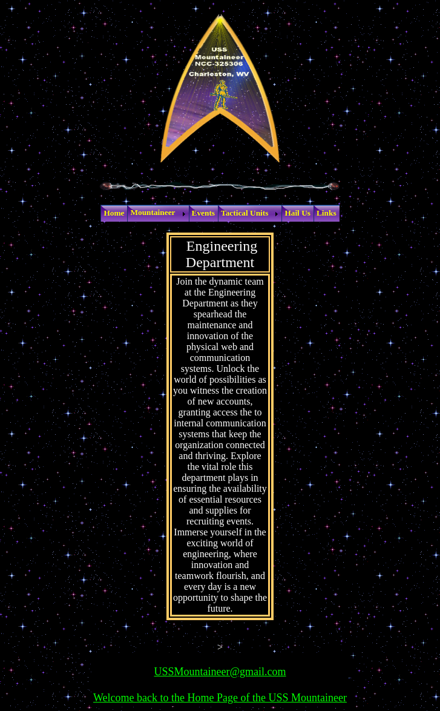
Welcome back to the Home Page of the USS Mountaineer (220, 698)
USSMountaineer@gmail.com (220, 672)
